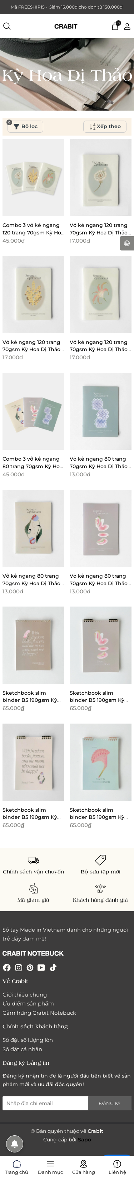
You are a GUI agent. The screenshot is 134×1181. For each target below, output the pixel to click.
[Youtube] (41, 967)
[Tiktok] (53, 967)
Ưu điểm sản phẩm (28, 1003)
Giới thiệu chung (25, 994)
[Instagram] (18, 967)
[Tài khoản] (127, 25)
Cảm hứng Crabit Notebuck (39, 1012)
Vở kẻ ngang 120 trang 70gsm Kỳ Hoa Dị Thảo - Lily (100, 349)
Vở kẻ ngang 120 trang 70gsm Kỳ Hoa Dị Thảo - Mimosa (33, 349)
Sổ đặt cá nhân (22, 1049)
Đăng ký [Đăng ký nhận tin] (109, 1103)
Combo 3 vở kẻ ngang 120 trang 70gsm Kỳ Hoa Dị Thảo (33, 232)
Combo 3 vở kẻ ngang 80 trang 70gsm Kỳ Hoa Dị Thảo (33, 466)
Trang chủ (16, 1166)
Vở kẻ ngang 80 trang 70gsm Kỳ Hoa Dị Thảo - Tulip (33, 583)
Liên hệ (117, 1166)
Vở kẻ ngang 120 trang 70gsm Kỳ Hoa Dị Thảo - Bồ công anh (100, 232)
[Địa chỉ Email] (67, 1103)
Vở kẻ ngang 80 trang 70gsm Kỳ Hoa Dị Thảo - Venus (100, 583)
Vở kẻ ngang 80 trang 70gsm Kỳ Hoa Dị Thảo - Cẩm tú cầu (100, 466)
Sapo (84, 1139)
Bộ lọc (23, 125)
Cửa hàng (83, 1166)
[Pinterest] (30, 967)
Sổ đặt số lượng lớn (28, 1039)
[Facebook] (7, 967)
